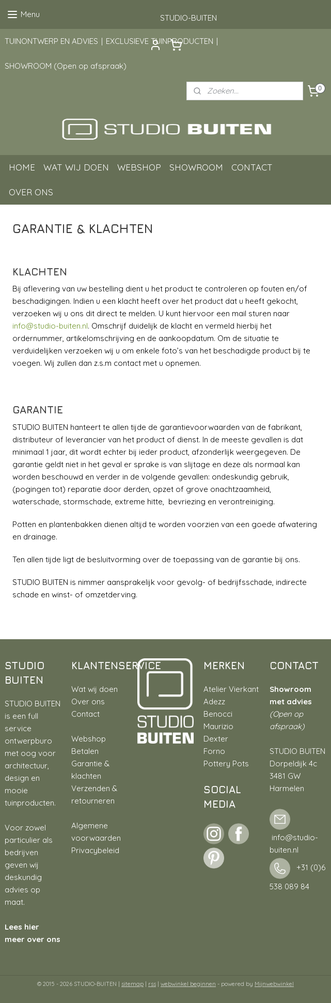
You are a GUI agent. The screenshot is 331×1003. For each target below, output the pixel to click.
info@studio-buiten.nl (50, 326)
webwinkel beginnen (188, 983)
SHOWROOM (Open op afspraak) (66, 66)
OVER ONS (31, 192)
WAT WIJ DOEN (76, 167)
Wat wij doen (94, 689)
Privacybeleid (95, 850)
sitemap (132, 983)
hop (99, 739)
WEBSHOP (139, 167)
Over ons (88, 701)
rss (152, 983)
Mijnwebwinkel (274, 983)
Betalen (85, 751)
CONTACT (252, 167)
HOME (22, 167)
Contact (85, 714)
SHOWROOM (196, 167)
